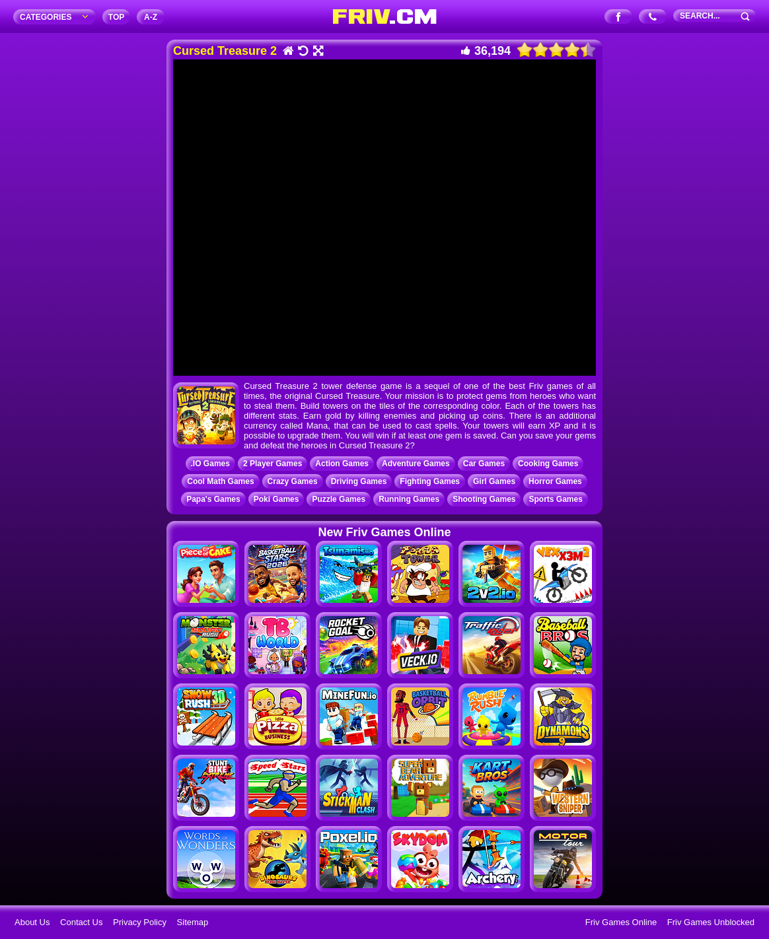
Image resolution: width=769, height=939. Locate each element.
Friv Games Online (621, 922)
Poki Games (276, 499)
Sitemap (193, 922)
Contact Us (81, 922)
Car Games (484, 463)
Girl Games (494, 481)
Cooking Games (548, 463)
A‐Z (150, 17)
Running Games (409, 499)
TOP (116, 17)
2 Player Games (272, 463)
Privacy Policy (139, 922)
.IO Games (210, 463)
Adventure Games (416, 463)
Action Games (342, 463)
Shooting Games (484, 499)
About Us (32, 922)
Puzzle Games (338, 499)
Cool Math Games (220, 481)
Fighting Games (430, 481)
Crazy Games (293, 481)
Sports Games (555, 499)
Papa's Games (213, 499)
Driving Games (359, 481)
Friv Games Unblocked (710, 922)
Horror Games (555, 481)
